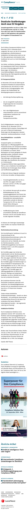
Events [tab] (15, 8)
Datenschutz (11, 495)
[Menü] (2, 2)
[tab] (5, 8)
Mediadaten (17, 492)
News (2, 13)
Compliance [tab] (5, 8)
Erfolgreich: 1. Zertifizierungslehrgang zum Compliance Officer (11, 471)
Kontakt (18, 493)
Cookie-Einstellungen (7, 496)
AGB (22, 493)
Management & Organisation (11, 13)
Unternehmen (9, 492)
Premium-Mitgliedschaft (7, 493)
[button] (9, 18)
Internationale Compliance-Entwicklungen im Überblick (12, 460)
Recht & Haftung (22, 13)
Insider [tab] (21, 8)
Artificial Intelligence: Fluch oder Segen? (12, 451)
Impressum (4, 495)
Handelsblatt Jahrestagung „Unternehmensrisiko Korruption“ (13, 482)
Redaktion (6, 38)
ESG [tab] (11, 8)
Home (2, 492)
